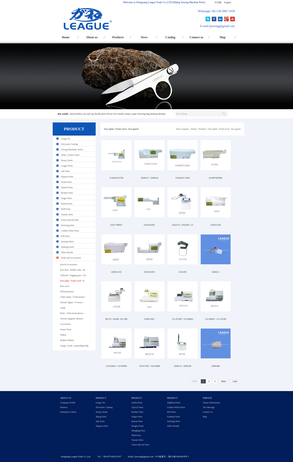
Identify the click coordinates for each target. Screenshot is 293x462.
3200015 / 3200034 (149, 178)
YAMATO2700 (116, 178)
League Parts (67, 165)
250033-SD (215, 225)
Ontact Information (211, 402)
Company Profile (67, 402)
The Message (209, 407)
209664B (215, 366)
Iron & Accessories (68, 264)
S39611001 (149, 319)
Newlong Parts (67, 225)
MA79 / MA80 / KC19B (116, 319)
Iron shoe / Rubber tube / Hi (72, 270)
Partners (63, 407)
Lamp (62, 308)
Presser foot (111, 114)
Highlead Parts (173, 402)
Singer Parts (66, 198)
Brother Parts (67, 193)
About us (92, 37)
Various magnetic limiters (71, 318)
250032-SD (116, 272)
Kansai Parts (66, 203)
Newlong (141, 114)
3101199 (182, 272)
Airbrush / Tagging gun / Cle (73, 275)
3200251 (216, 272)
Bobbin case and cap (84, 114)
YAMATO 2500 (182, 178)
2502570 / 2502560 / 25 (182, 225)
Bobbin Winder (67, 340)
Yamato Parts (67, 214)
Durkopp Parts (67, 247)
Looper (133, 114)
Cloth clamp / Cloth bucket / (73, 297)
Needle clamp (123, 114)
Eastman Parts (67, 241)
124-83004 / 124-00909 (116, 366)
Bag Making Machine (156, 114)
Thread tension (67, 291)
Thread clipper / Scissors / (72, 302)
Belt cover (65, 286)
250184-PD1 (149, 225)
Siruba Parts (66, 182)
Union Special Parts (70, 220)
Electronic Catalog (69, 144)
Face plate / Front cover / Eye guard (224, 129)
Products (118, 37)
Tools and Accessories (71, 257)
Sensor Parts (65, 329)
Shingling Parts (138, 430)
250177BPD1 (116, 225)
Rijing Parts (101, 416)
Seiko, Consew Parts (70, 155)
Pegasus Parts (67, 176)
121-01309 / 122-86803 (182, 319)
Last (235, 381)
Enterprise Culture (68, 412)
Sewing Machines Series (72, 149)
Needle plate (100, 114)
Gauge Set (65, 138)
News (144, 37)
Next (223, 381)
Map (223, 37)
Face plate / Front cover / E (72, 280)
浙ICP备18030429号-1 (178, 456)
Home (66, 37)
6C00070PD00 (215, 178)
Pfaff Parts (66, 209)
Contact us (196, 37)
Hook (72, 114)
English (227, 2)
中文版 (218, 2)
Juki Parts (65, 171)
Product (202, 129)
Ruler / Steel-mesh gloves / (72, 313)
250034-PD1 (149, 272)
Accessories (65, 324)
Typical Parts (67, 187)
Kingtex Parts (137, 426)
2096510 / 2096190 (182, 366)
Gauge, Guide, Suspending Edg (74, 345)
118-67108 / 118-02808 (149, 366)
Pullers (63, 335)
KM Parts (65, 236)
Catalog (170, 37)
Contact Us (208, 412)
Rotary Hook (67, 160)
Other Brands (67, 252)
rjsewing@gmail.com (222, 26)
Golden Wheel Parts (70, 230)
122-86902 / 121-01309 (215, 319)
